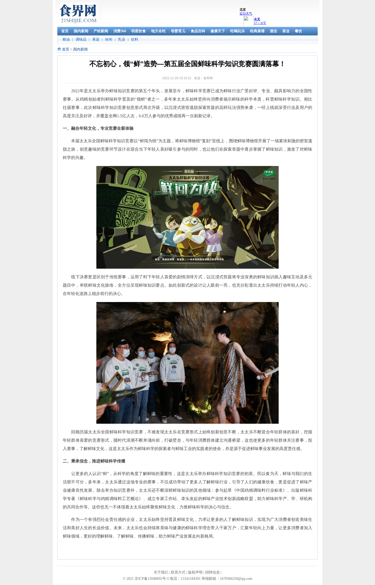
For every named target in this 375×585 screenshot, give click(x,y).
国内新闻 (80, 49)
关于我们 (161, 572)
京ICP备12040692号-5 (152, 579)
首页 (65, 49)
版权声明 (195, 572)
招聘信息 (212, 572)
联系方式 (178, 572)
